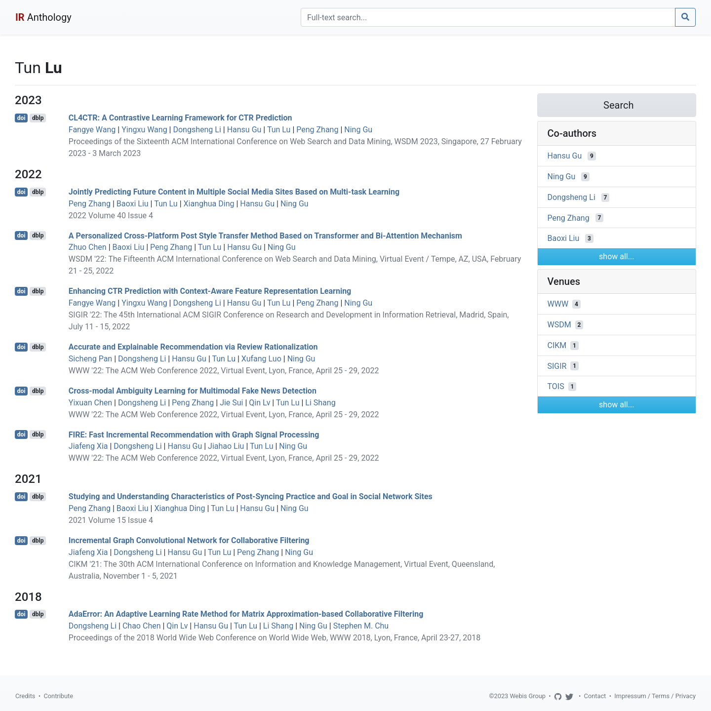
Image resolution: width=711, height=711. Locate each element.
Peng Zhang (317, 129)
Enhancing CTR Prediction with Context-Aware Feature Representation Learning (210, 291)
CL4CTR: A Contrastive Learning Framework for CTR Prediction (180, 117)
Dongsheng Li (197, 129)
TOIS (556, 386)
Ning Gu (358, 129)
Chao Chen (141, 626)
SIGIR (557, 365)
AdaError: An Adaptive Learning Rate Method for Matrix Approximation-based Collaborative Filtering (246, 614)
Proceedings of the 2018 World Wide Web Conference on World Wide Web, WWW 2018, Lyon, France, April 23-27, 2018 (274, 637)
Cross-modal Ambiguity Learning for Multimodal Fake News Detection (192, 390)
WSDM (559, 324)
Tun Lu (279, 129)
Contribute (58, 696)
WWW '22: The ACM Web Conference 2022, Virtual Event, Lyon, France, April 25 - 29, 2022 (224, 370)
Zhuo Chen (88, 247)
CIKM (557, 345)
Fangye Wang (92, 129)
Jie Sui (231, 402)
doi (21, 118)
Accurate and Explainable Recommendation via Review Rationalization (193, 347)
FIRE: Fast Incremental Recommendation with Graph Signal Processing (194, 434)
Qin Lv (259, 402)
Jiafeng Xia (88, 446)
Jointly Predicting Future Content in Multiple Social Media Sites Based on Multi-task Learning (234, 192)
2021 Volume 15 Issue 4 (111, 520)
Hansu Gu (244, 129)
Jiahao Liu (226, 446)
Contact (595, 696)
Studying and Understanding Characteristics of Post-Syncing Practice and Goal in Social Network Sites (251, 496)
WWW (558, 304)
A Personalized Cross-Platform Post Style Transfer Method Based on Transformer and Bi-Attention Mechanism (265, 235)
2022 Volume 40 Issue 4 (111, 215)
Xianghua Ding (209, 203)
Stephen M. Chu (361, 626)
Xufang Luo (261, 358)
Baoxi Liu (133, 203)
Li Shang (320, 402)
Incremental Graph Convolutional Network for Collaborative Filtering (189, 540)
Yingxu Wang (144, 129)
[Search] (488, 17)
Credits (25, 696)
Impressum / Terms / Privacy (655, 696)
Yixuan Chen (90, 402)
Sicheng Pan (90, 358)
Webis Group (528, 696)
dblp (37, 118)
